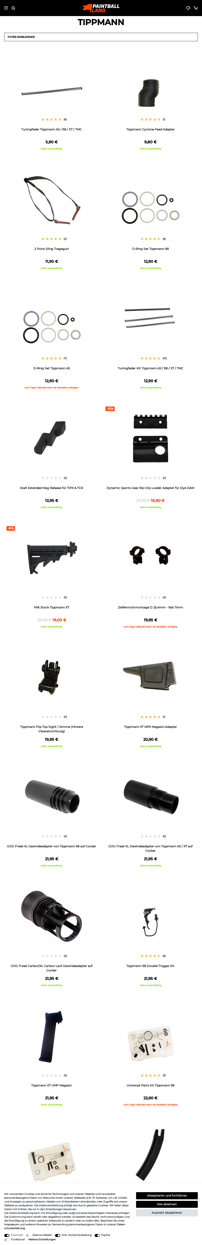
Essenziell (17, 1235)
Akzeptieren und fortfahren (167, 1195)
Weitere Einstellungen (42, 1239)
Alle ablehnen (167, 1204)
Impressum (11, 1224)
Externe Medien (42, 1235)
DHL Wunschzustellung (77, 1235)
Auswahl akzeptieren (167, 1213)
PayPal (105, 1235)
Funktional (18, 1239)
